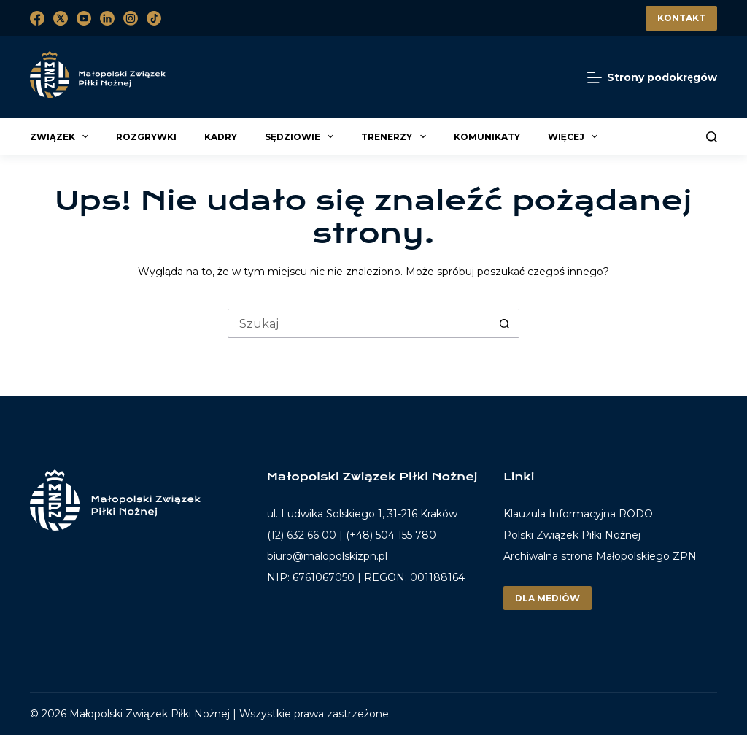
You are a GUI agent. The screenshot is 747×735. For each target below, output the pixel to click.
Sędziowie (301, 136)
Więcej (575, 136)
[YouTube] (84, 18)
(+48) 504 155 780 (391, 535)
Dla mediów (547, 598)
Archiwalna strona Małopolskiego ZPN (600, 556)
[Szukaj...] (359, 323)
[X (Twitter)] (60, 18)
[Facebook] (37, 18)
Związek (61, 136)
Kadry (220, 136)
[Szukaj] (711, 136)
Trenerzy (395, 136)
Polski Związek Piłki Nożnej (571, 535)
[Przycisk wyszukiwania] (504, 323)
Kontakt (681, 17)
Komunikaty (487, 136)
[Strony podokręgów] (652, 77)
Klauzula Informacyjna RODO (578, 514)
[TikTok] (154, 18)
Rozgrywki (146, 136)
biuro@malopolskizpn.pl (327, 556)
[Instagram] (130, 18)
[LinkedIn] (107, 18)
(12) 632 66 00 (301, 535)
